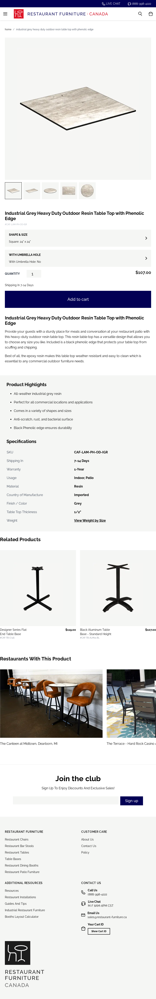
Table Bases (13, 859)
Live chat (111, 3)
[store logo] (61, 13)
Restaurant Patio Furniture (22, 872)
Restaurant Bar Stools (19, 846)
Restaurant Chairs (16, 839)
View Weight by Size (90, 520)
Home (8, 29)
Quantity (12, 273)
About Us (87, 839)
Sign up (131, 801)
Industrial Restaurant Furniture (25, 910)
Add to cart (78, 299)
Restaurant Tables (17, 852)
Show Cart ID (98, 931)
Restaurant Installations (20, 897)
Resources (12, 890)
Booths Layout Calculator (22, 916)
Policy (85, 852)
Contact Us (88, 846)
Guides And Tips (16, 903)
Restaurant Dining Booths (21, 865)
